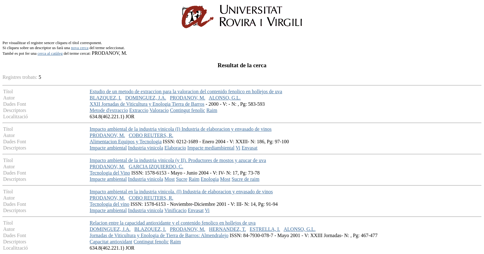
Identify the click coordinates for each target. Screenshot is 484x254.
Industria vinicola (145, 147)
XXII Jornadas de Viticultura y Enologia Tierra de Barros (147, 104)
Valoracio (159, 110)
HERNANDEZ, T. (227, 229)
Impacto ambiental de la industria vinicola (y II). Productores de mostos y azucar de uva (178, 160)
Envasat (249, 147)
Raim (211, 110)
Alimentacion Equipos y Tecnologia (126, 141)
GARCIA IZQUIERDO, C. (156, 166)
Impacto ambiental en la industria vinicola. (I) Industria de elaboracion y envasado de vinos (181, 191)
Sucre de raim (245, 179)
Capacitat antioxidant (111, 241)
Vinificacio (175, 210)
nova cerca (80, 47)
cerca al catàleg (50, 53)
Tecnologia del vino (110, 204)
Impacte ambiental (108, 147)
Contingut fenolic (187, 110)
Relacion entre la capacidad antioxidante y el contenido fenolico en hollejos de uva (173, 223)
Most (170, 179)
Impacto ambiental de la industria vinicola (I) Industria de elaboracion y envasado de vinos (181, 129)
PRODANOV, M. (187, 97)
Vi (238, 147)
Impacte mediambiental (211, 147)
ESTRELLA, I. (265, 229)
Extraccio (138, 110)
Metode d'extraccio (109, 110)
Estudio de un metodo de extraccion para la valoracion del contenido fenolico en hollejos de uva (186, 91)
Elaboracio (175, 147)
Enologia (210, 179)
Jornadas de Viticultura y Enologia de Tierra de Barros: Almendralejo (159, 235)
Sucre (181, 179)
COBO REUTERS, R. (151, 135)
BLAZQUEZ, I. (106, 97)
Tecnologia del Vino (110, 172)
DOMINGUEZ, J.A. (145, 97)
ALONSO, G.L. (225, 97)
